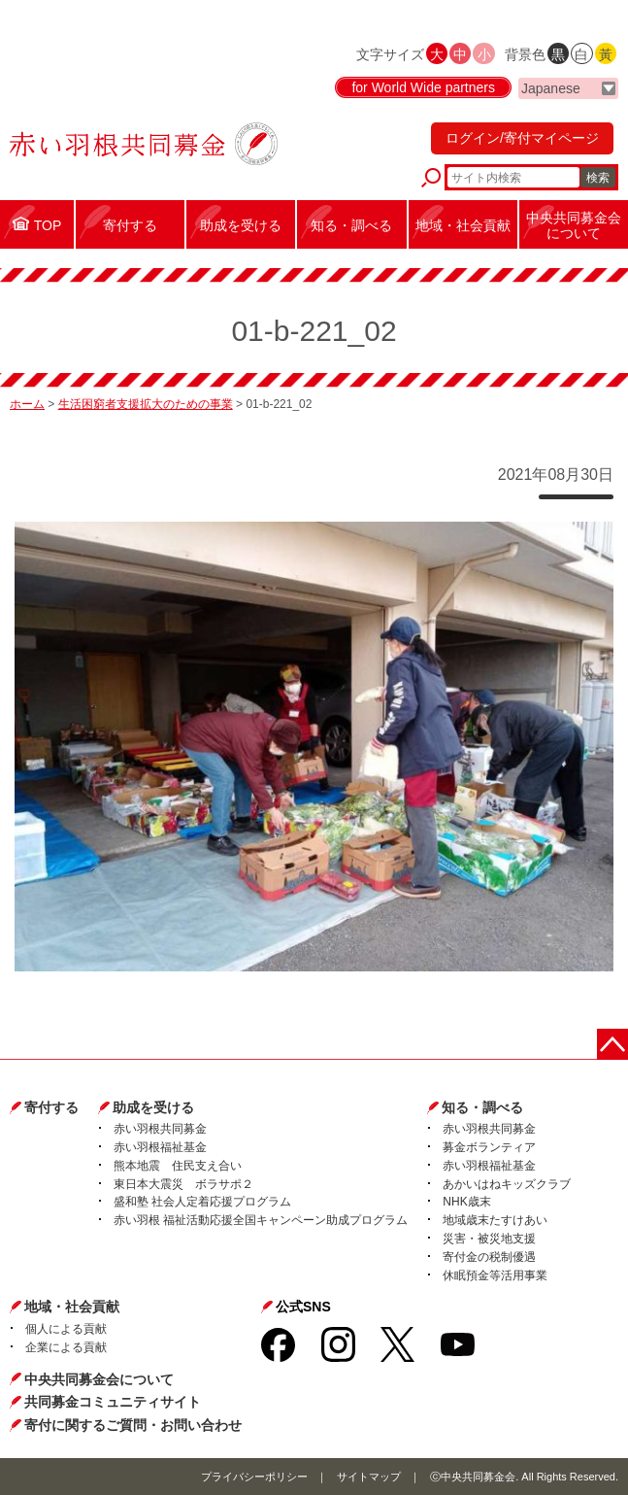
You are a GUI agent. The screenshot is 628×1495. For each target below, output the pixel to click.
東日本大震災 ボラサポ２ (183, 1184)
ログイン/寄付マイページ (522, 138)
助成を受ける (153, 1107)
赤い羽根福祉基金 (160, 1147)
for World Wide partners (423, 87)
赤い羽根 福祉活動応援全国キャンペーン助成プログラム (261, 1220)
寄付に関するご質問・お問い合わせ (133, 1425)
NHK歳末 (466, 1201)
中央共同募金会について (99, 1379)
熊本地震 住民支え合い (178, 1165)
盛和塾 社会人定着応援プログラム (202, 1201)
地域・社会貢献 (71, 1306)
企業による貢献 (66, 1347)
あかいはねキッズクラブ (507, 1184)
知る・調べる (482, 1107)
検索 (598, 178)
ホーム (27, 404)
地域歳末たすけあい (495, 1220)
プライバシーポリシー (254, 1476)
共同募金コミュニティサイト (112, 1402)
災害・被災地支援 (489, 1238)
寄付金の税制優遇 (489, 1257)
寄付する (51, 1107)
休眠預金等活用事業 (495, 1275)
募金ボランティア (489, 1147)
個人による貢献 (66, 1329)
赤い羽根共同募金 (160, 1129)
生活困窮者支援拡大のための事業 (145, 404)
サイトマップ (369, 1476)
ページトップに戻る (612, 1044)
